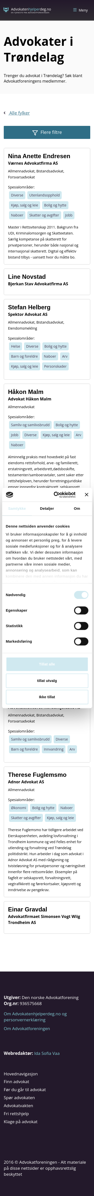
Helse (15, 346)
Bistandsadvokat (49, 171)
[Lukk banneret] (86, 495)
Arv (65, 356)
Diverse (17, 195)
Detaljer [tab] (47, 508)
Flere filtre (50, 132)
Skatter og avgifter (44, 215)
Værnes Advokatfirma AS (33, 163)
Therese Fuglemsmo (37, 774)
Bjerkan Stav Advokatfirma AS (38, 284)
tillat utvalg (47, 680)
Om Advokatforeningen (27, 1028)
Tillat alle (47, 664)
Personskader (55, 366)
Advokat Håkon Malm (29, 399)
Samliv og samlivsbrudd (30, 424)
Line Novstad (27, 276)
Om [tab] (77, 508)
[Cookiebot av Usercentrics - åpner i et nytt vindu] (56, 495)
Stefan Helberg (29, 307)
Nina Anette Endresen (39, 156)
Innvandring (53, 749)
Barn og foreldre (24, 356)
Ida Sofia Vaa (46, 1053)
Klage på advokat (21, 1121)
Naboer (17, 215)
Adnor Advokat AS (26, 782)
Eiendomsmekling (22, 328)
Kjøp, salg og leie (24, 205)
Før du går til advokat (25, 1089)
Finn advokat (16, 1081)
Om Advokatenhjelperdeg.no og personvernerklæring (35, 1017)
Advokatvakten (18, 1105)
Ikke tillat (47, 697)
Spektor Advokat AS (27, 314)
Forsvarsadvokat (21, 177)
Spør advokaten (19, 1097)
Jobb (68, 215)
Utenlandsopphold (44, 195)
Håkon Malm (25, 391)
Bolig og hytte (55, 205)
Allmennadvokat (21, 171)
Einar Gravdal (27, 909)
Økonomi (18, 807)
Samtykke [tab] (17, 508)
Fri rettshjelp (16, 1113)
